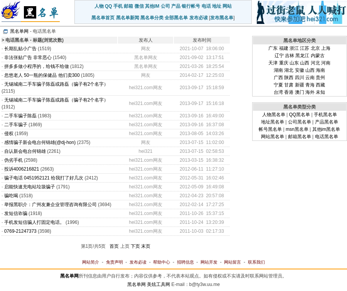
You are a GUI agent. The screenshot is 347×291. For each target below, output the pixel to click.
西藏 (320, 85)
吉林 (289, 55)
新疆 (299, 85)
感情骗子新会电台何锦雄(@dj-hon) (40, 142)
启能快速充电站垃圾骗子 (29, 186)
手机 (118, 6)
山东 (294, 63)
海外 (310, 92)
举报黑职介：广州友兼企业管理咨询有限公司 (50, 204)
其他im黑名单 (326, 129)
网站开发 (208, 262)
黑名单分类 (151, 17)
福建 (283, 48)
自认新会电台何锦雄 (25, 151)
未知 (320, 92)
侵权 (8, 133)
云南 (310, 77)
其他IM (152, 6)
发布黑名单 (221, 17)
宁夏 (278, 85)
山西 (304, 63)
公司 (165, 6)
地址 (216, 6)
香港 (288, 92)
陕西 (288, 77)
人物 (99, 6)
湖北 (288, 70)
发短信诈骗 (15, 213)
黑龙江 (302, 55)
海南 (320, 70)
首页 (114, 246)
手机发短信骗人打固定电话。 (34, 222)
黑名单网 (19, 31)
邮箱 (128, 6)
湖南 (278, 70)
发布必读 (198, 17)
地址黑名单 (272, 122)
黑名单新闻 (127, 17)
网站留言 (232, 262)
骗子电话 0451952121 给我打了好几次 (43, 178)
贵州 (320, 77)
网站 (227, 6)
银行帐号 (191, 6)
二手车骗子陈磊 (20, 115)
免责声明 (114, 262)
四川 (299, 77)
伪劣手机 (13, 160)
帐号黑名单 (270, 129)
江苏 (304, 48)
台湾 (278, 92)
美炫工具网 (158, 284)
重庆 (283, 63)
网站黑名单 (272, 136)
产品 (175, 6)
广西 (278, 77)
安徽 (299, 70)
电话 (206, 6)
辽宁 (279, 55)
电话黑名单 (326, 136)
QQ (108, 6)
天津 (273, 63)
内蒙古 (318, 55)
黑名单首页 (103, 17)
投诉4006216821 (21, 169)
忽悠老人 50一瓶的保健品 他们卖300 (42, 75)
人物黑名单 (273, 114)
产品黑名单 (326, 122)
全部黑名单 (176, 17)
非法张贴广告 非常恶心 (28, 57)
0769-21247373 (20, 231)
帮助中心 (161, 262)
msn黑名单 (297, 129)
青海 (310, 85)
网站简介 (90, 262)
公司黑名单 (299, 122)
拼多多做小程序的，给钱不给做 (36, 66)
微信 (139, 6)
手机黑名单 (325, 114)
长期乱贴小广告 (20, 48)
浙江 (294, 48)
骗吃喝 (11, 195)
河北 (315, 63)
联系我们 (256, 262)
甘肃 (288, 85)
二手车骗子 (15, 124)
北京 (315, 48)
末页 (145, 246)
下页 (135, 246)
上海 (325, 48)
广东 (273, 48)
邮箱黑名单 (299, 136)
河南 (325, 63)
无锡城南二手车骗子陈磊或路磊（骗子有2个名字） (56, 84)
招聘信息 (185, 262)
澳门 (299, 92)
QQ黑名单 (299, 114)
